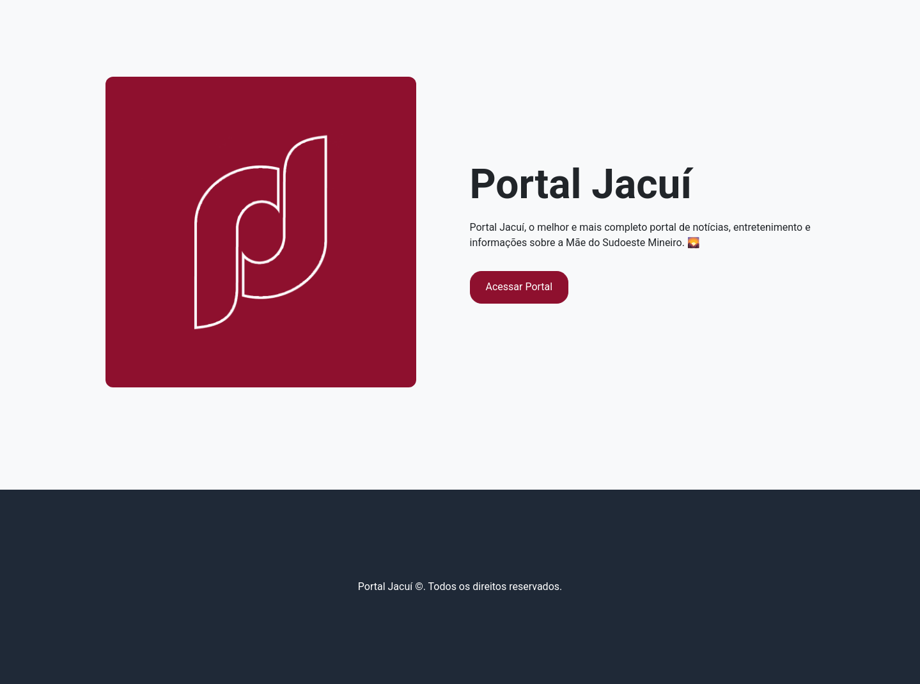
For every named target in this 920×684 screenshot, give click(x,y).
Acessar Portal (519, 287)
